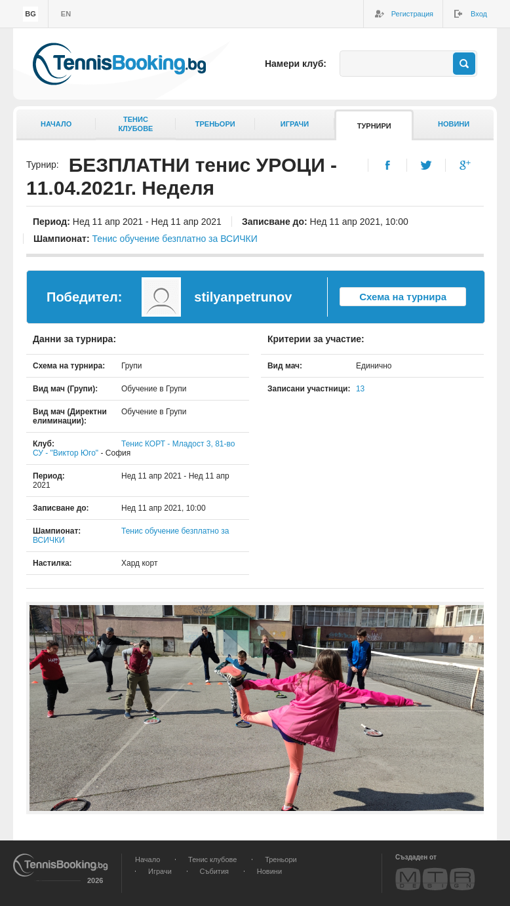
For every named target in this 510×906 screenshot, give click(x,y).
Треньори (215, 124)
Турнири (374, 126)
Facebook (388, 165)
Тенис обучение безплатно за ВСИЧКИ (174, 238)
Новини (453, 124)
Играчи (295, 124)
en (66, 14)
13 (360, 388)
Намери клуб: (295, 63)
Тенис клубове (212, 859)
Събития (214, 871)
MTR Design (435, 878)
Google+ (465, 165)
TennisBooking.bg (119, 64)
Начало (56, 124)
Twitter (426, 165)
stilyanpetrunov (243, 297)
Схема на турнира (402, 296)
